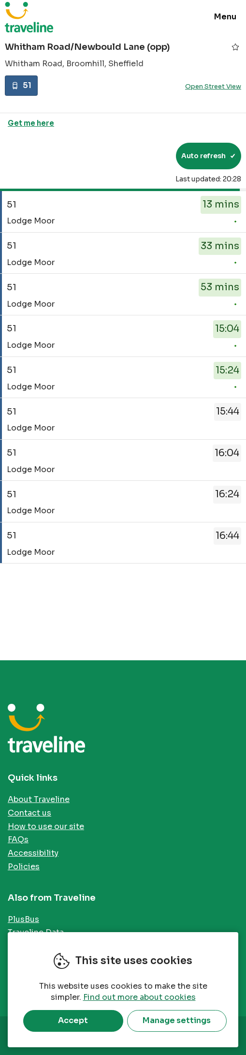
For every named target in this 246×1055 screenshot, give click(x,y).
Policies (24, 867)
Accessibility (33, 853)
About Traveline (39, 799)
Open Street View (213, 86)
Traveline (29, 17)
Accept (73, 1020)
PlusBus (23, 919)
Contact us (29, 813)
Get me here (31, 123)
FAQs (18, 839)
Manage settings (177, 1020)
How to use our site (46, 826)
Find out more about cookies (139, 997)
